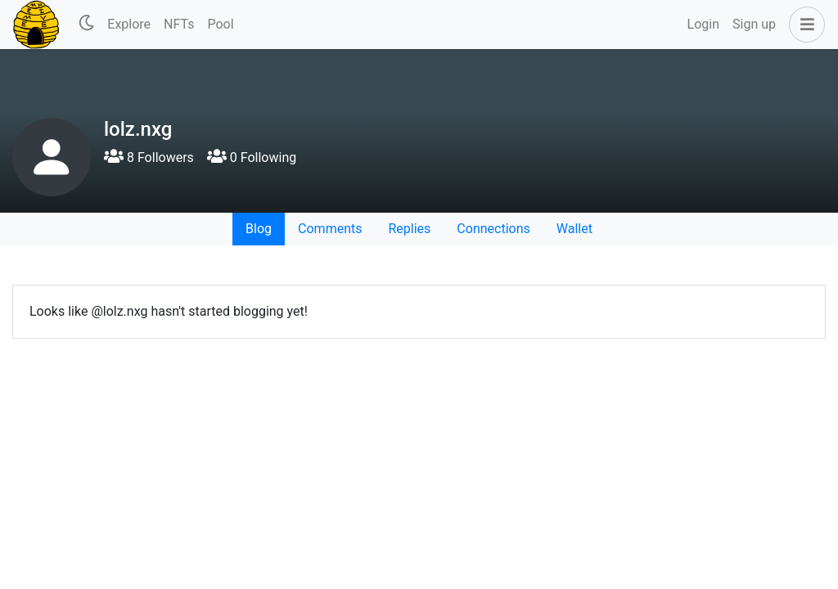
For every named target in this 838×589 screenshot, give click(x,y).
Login (703, 24)
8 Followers (149, 157)
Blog (259, 228)
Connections (493, 228)
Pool (220, 24)
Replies (409, 228)
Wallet (574, 228)
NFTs (179, 24)
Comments (330, 228)
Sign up (754, 24)
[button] (803, 25)
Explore (129, 24)
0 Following (251, 157)
